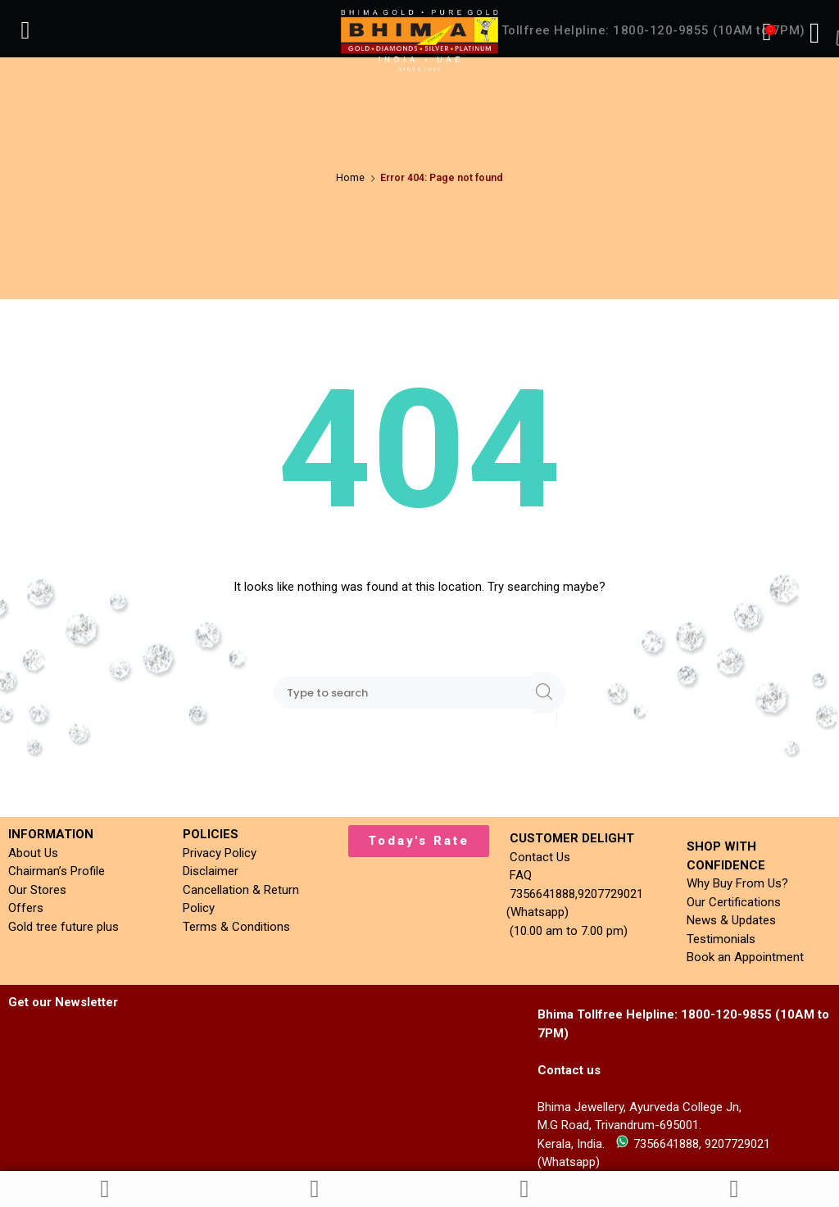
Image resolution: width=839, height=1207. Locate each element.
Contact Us (536, 857)
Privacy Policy (219, 853)
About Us (33, 853)
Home (350, 178)
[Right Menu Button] (815, 33)
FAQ (517, 875)
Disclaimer (210, 871)
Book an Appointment (745, 957)
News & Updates (731, 920)
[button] (418, 841)
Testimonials (721, 939)
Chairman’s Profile (56, 871)
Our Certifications (734, 902)
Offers (25, 908)
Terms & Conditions (236, 926)
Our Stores (37, 890)
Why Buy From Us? (737, 883)
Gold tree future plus (63, 926)
